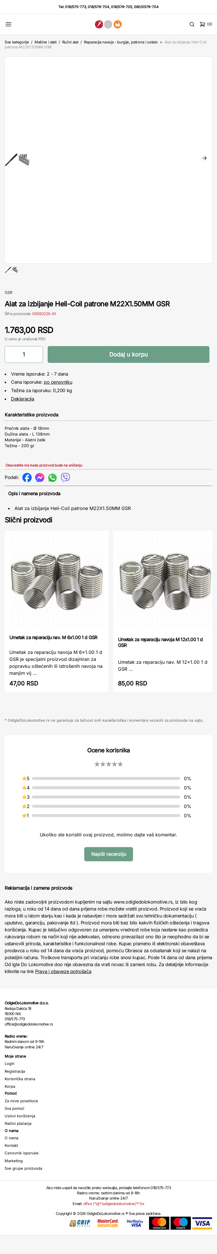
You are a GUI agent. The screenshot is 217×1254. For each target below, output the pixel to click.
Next (204, 158)
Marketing (14, 1179)
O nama (11, 1156)
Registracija (15, 1089)
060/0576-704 (146, 7)
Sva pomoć (14, 1127)
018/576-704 (98, 7)
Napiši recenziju (108, 872)
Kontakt (11, 1164)
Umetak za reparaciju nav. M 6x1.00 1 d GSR (53, 656)
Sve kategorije (17, 42)
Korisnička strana (20, 1097)
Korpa (10, 1105)
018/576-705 (121, 7)
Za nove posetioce (21, 1119)
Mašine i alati (45, 42)
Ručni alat (70, 42)
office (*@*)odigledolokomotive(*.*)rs (113, 1222)
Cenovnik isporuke (22, 1171)
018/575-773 (75, 7)
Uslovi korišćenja (20, 1134)
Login (10, 1082)
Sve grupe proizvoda (23, 1186)
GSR (8, 311)
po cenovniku (58, 400)
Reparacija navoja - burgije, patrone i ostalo (120, 42)
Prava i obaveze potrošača (63, 990)
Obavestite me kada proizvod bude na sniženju (44, 484)
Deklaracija (22, 417)
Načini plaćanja (18, 1142)
